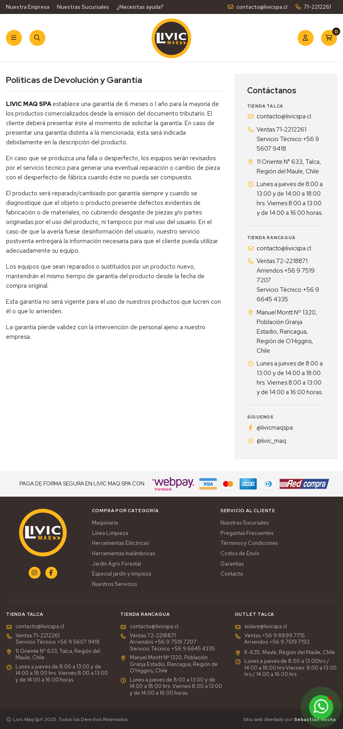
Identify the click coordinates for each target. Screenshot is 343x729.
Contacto (231, 574)
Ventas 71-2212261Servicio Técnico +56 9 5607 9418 (283, 139)
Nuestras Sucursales (83, 6)
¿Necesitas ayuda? (140, 6)
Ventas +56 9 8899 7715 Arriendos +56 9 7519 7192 (272, 639)
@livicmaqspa (270, 428)
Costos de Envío (239, 553)
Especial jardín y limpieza (121, 574)
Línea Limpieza (110, 533)
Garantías (232, 564)
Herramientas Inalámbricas (123, 553)
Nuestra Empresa (27, 6)
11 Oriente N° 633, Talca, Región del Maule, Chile (284, 166)
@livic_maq (266, 441)
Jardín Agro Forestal (116, 564)
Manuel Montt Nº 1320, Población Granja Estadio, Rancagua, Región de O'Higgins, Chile (282, 331)
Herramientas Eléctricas (120, 543)
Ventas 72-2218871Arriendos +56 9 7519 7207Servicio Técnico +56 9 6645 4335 (283, 280)
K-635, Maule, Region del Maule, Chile (285, 652)
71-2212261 (313, 6)
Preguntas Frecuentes (246, 533)
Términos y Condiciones (249, 543)
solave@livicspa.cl (261, 626)
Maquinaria (105, 523)
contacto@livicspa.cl (257, 6)
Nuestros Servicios (114, 584)
